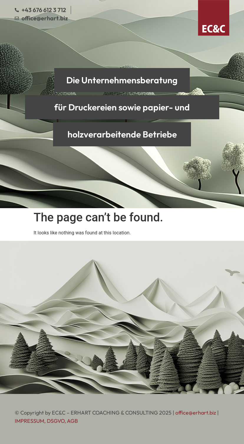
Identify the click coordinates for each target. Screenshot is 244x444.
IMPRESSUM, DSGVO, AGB (46, 421)
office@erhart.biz (195, 412)
